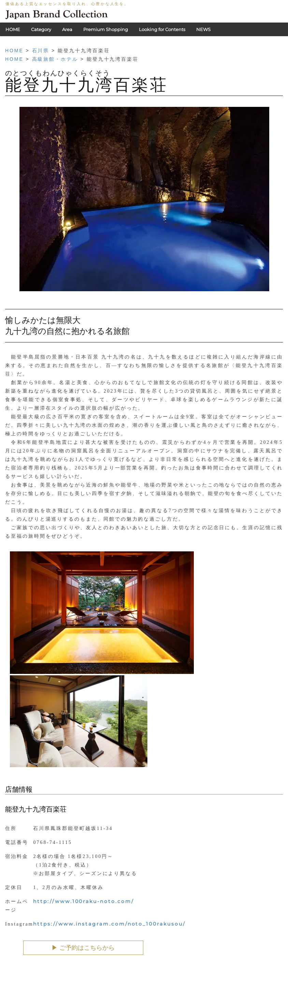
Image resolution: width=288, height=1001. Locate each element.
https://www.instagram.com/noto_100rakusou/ (109, 924)
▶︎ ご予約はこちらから (83, 947)
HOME (12, 29)
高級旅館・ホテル (55, 59)
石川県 (40, 50)
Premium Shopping (105, 29)
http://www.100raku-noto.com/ (83, 901)
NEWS (203, 29)
